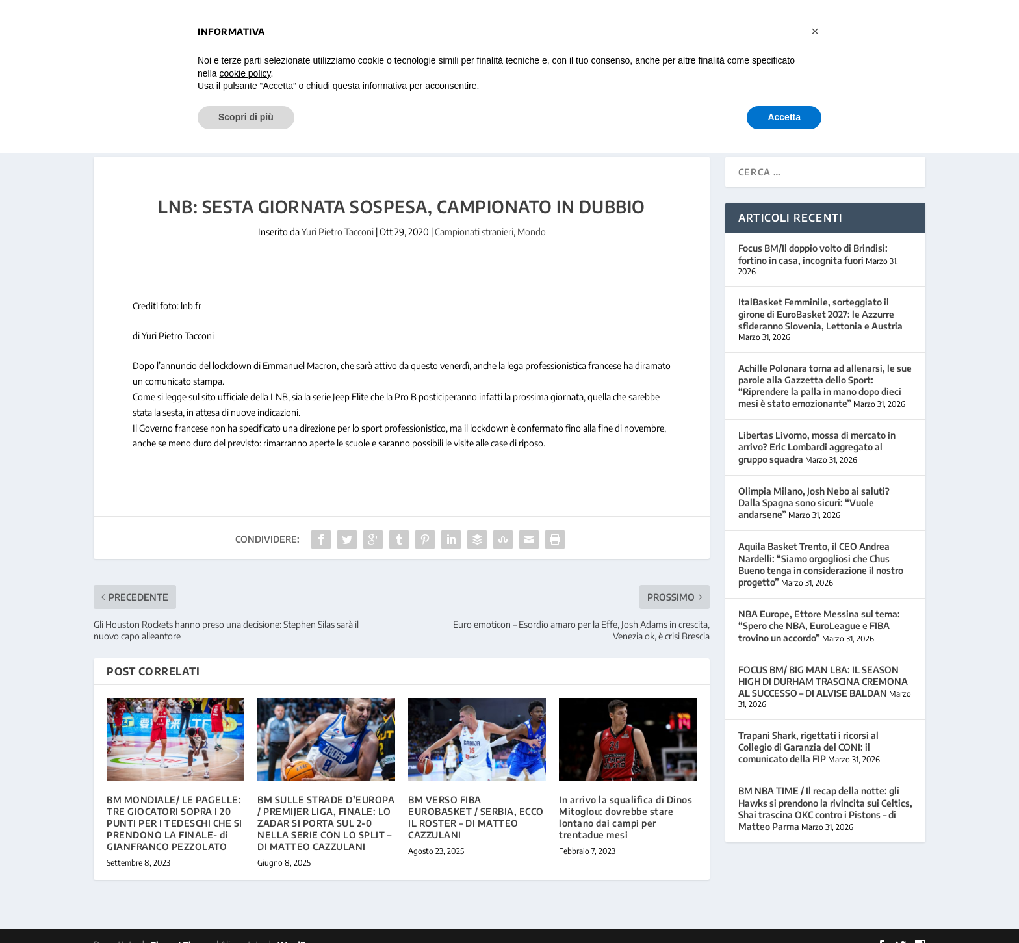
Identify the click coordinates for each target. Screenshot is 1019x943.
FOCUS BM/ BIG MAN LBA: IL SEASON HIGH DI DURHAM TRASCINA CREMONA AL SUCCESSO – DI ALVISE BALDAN (823, 664)
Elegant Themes (182, 928)
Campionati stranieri (474, 215)
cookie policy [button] (244, 73)
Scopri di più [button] (246, 117)
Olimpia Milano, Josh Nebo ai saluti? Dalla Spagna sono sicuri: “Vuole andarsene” (814, 486)
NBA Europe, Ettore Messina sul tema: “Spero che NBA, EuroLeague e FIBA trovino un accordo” (819, 609)
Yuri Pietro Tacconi (338, 215)
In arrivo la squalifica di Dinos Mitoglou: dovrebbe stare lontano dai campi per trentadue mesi (625, 800)
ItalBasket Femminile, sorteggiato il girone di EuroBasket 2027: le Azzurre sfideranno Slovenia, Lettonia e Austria (820, 297)
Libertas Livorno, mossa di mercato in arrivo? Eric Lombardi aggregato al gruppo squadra (817, 430)
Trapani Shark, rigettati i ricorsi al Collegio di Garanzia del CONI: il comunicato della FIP (808, 730)
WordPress (299, 928)
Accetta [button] (784, 117)
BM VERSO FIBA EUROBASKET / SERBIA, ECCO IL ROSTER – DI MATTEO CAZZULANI (476, 800)
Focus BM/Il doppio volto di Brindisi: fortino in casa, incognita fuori (813, 237)
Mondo (531, 215)
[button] (815, 31)
